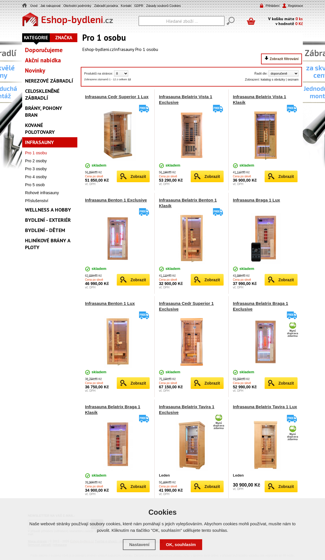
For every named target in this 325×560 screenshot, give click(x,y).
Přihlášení (273, 5)
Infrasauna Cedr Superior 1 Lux (116, 96)
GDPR (138, 5)
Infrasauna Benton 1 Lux (110, 303)
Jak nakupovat (50, 5)
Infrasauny (124, 49)
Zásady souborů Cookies (163, 5)
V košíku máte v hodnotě (285, 21)
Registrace (295, 5)
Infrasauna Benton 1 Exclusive (116, 200)
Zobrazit (138, 176)
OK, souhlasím (181, 544)
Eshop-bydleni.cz (98, 49)
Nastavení (139, 544)
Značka (63, 37)
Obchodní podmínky (77, 5)
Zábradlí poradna (106, 5)
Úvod (34, 5)
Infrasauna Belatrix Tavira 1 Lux (265, 406)
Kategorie (36, 37)
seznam (293, 79)
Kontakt (126, 5)
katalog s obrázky (273, 79)
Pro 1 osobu (146, 49)
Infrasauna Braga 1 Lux (256, 200)
